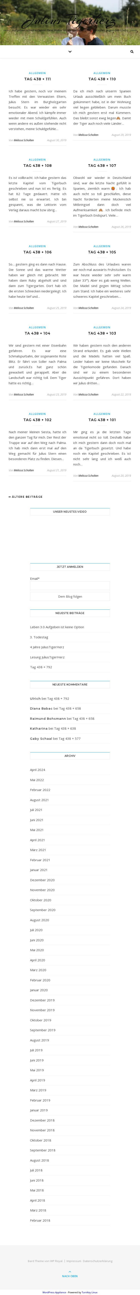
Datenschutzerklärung (97, 1261)
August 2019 (39, 1040)
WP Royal (56, 1261)
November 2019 (42, 1010)
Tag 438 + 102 (37, 420)
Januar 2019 (39, 1110)
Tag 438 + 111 (37, 79)
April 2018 (37, 1200)
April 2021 (37, 840)
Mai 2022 (37, 780)
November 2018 (42, 1130)
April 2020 (37, 960)
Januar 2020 (39, 990)
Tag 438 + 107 (102, 166)
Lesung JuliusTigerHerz (47, 657)
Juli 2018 (36, 1170)
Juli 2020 (36, 930)
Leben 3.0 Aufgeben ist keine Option (57, 627)
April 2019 (37, 1080)
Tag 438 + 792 (41, 667)
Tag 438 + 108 (37, 166)
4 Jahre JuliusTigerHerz (47, 647)
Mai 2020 (37, 950)
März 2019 (38, 1090)
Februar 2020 (40, 980)
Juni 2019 (37, 1060)
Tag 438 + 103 (102, 333)
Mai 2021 (37, 830)
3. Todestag (39, 637)
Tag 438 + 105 (102, 252)
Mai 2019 (37, 1070)
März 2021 (38, 850)
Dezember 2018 (42, 1120)
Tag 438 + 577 (70, 738)
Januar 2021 (39, 870)
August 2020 (39, 920)
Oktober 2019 (40, 1020)
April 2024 (37, 770)
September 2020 (43, 910)
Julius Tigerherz (70, 19)
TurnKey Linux (89, 1292)
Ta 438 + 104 (38, 333)
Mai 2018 (37, 1190)
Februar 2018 (40, 1220)
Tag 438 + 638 (65, 728)
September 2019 (43, 1030)
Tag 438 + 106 (37, 252)
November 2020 (42, 890)
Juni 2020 (37, 940)
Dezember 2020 (42, 880)
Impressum (74, 1261)
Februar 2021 (40, 860)
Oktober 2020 (40, 900)
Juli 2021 (36, 810)
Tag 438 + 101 (102, 420)
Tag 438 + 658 (70, 708)
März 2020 (38, 970)
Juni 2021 (37, 820)
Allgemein (37, 73)
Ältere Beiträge (26, 496)
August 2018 (39, 1160)
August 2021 (39, 800)
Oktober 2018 (40, 1140)
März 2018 (38, 1210)
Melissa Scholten (24, 140)
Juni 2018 (37, 1180)
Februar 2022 (40, 790)
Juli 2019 (36, 1050)
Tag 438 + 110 (102, 79)
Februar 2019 (40, 1100)
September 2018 (43, 1150)
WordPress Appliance (54, 1292)
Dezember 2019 (42, 1000)
